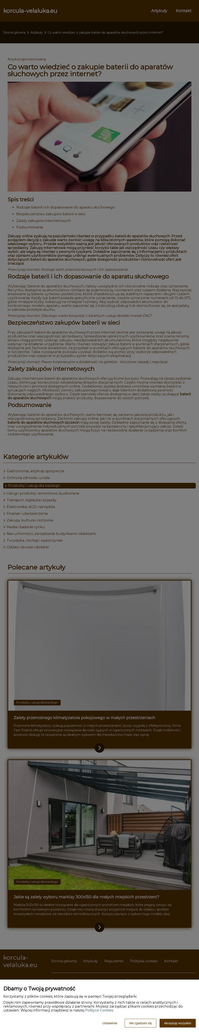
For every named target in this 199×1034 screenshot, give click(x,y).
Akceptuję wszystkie (177, 1023)
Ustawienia (109, 1023)
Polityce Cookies (99, 1010)
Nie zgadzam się (140, 1023)
